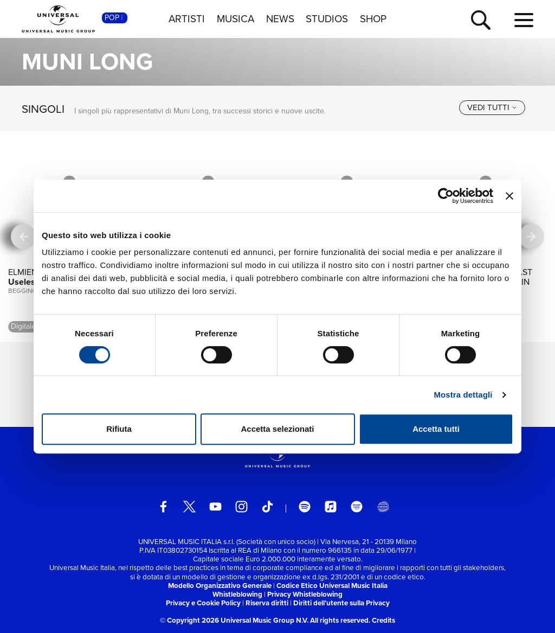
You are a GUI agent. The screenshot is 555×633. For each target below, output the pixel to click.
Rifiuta (119, 428)
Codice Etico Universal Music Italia (332, 585)
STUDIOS (327, 19)
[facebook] (163, 507)
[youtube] (215, 507)
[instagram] (241, 507)
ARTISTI (187, 19)
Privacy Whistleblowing (305, 594)
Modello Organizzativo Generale (220, 585)
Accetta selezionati (277, 428)
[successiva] (531, 237)
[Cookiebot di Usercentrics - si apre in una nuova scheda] (445, 196)
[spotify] (305, 507)
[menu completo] (523, 20)
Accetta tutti (436, 428)
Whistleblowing (237, 594)
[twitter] (189, 507)
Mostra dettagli (463, 394)
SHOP (373, 19)
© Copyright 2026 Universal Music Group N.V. (234, 620)
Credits (383, 620)
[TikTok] (267, 507)
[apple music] (331, 507)
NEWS (280, 19)
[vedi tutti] (492, 107)
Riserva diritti (267, 603)
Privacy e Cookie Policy (203, 603)
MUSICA (235, 19)
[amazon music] (357, 507)
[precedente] (23, 237)
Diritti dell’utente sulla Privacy (341, 603)
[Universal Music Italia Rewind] (383, 507)
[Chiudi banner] (509, 196)
